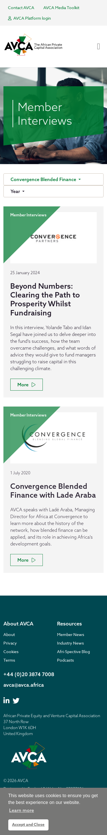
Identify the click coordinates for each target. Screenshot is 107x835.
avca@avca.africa (23, 685)
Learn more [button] (21, 810)
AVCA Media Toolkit (61, 7)
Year (16, 191)
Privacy (10, 643)
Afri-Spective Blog (73, 651)
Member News (70, 634)
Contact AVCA (21, 7)
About (9, 634)
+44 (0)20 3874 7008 (28, 674)
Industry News (70, 643)
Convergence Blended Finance (44, 179)
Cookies (11, 651)
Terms (9, 660)
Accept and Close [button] (28, 825)
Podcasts (65, 660)
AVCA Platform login (29, 18)
